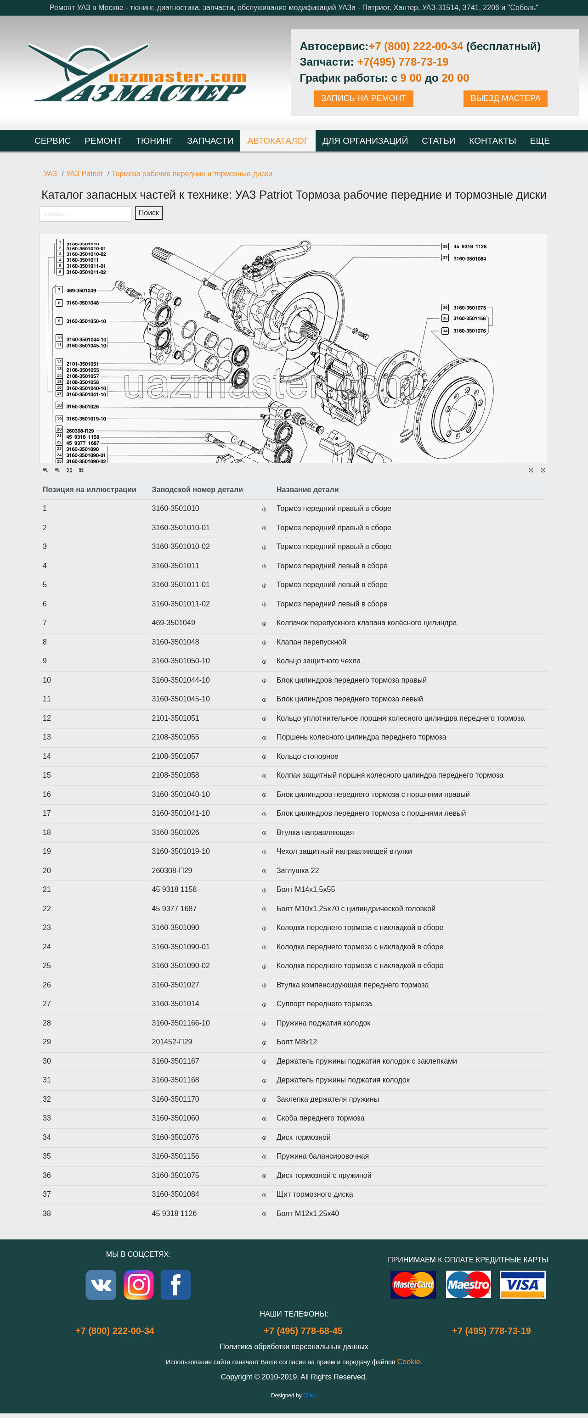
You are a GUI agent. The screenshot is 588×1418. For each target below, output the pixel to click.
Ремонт (103, 141)
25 (59, 461)
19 (59, 418)
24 (59, 455)
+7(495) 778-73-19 (402, 62)
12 (59, 361)
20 (59, 429)
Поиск (149, 213)
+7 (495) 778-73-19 (491, 1331)
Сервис (52, 141)
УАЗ (50, 174)
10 (59, 337)
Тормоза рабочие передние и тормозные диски (192, 174)
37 (445, 257)
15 (59, 381)
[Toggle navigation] (47, 228)
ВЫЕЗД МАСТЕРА (505, 98)
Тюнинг (154, 141)
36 (445, 307)
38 (445, 246)
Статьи (438, 141)
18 (59, 405)
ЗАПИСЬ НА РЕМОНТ (363, 98)
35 (445, 317)
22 (59, 442)
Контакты (492, 141)
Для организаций (365, 141)
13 (59, 368)
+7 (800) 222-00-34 (415, 46)
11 (59, 344)
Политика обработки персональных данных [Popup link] (294, 1347)
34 (445, 330)
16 (59, 387)
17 (59, 393)
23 (59, 448)
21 (59, 435)
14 (59, 375)
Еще (540, 141)
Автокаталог (277, 141)
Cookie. (408, 1362)
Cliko (309, 1395)
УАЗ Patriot (84, 174)
